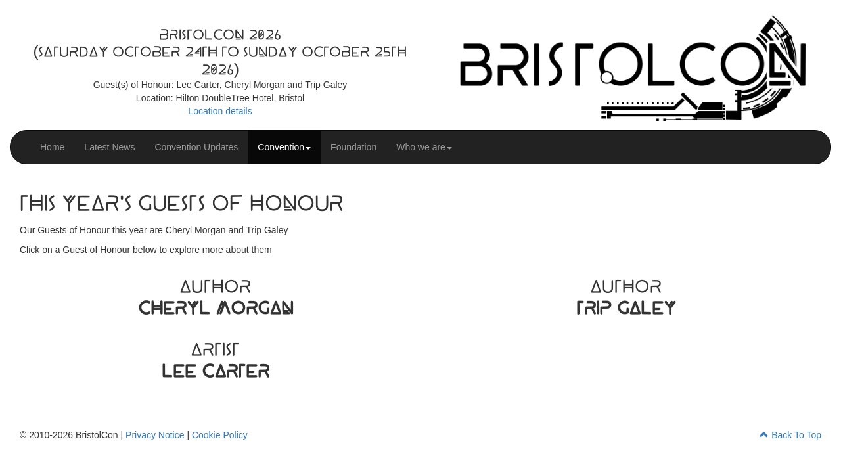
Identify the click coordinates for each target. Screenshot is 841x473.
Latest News (109, 147)
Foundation (353, 147)
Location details (220, 111)
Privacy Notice (154, 435)
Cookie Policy (220, 435)
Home (52, 147)
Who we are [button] (424, 147)
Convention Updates (196, 147)
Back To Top (790, 435)
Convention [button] (284, 147)
